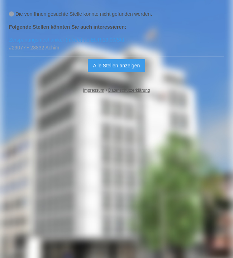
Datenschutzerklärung (129, 90)
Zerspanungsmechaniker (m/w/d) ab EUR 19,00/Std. (67, 40)
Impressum (93, 90)
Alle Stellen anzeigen (116, 65)
